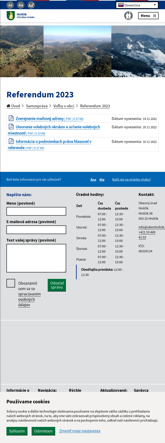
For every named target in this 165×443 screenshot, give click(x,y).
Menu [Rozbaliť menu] (148, 15)
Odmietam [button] (43, 431)
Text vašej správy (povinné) (31, 240)
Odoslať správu (57, 285)
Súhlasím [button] (17, 431)
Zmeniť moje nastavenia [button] (79, 431)
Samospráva (37, 105)
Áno (94, 179)
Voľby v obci (63, 105)
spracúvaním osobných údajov (29, 299)
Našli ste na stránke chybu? (131, 179)
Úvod (13, 105)
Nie (102, 179)
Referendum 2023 (95, 105)
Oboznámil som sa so (29, 294)
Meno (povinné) (20, 203)
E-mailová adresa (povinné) (31, 221)
